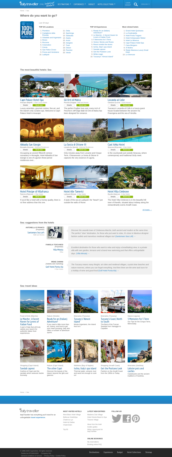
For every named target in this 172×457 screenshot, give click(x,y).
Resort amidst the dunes (102, 44)
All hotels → (147, 210)
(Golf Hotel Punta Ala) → (108, 271)
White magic (98, 54)
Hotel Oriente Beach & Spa (97, 417)
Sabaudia (69, 36)
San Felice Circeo (49, 50)
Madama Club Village (95, 415)
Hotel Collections (106, 4)
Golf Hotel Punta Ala (54, 266)
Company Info (46, 453)
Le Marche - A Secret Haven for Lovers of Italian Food (105, 36)
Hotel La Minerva (132, 40)
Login (128, 3)
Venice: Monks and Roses (103, 42)
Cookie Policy (61, 456)
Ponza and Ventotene (50, 52)
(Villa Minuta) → (82, 253)
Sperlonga (70, 33)
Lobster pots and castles (136, 370)
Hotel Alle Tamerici (73, 191)
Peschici (69, 50)
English (145, 4)
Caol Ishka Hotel (116, 144)
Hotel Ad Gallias (69, 422)
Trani (68, 45)
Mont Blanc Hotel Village (72, 415)
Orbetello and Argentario (51, 38)
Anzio (68, 40)
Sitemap (148, 452)
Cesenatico (46, 45)
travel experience (38, 417)
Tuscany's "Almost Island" (103, 57)
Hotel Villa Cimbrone (118, 191)
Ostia (68, 31)
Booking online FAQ (94, 444)
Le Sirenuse (130, 55)
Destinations (64, 4)
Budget (92, 4)
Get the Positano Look (102, 52)
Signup (128, 5)
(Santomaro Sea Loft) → (125, 236)
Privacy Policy (49, 456)
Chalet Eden (67, 425)
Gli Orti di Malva (72, 100)
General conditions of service (31, 456)
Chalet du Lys (68, 420)
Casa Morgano (131, 45)
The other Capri (54, 368)
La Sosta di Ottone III (75, 144)
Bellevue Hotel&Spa (70, 417)
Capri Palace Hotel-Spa (135, 43)
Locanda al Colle (116, 100)
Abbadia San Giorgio (30, 144)
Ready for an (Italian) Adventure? (101, 32)
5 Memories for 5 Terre (102, 40)
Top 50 (65, 429)
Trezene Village (92, 420)
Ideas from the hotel (94, 424)
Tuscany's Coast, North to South (111, 320)
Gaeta (68, 38)
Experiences (80, 4)
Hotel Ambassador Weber (136, 38)
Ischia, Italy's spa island (102, 47)
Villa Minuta (58, 249)
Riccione (45, 42)
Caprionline (34, 451)
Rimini (44, 40)
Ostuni (68, 48)
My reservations (93, 442)
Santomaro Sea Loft (36, 232)
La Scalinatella (131, 33)
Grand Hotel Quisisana (134, 31)
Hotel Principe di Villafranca (34, 191)
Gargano (69, 43)
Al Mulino (129, 48)
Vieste (68, 53)
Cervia (44, 47)
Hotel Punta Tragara (133, 36)
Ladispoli (45, 55)
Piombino (46, 31)
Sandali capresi (99, 49)
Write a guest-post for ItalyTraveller (95, 430)
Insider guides (92, 427)
